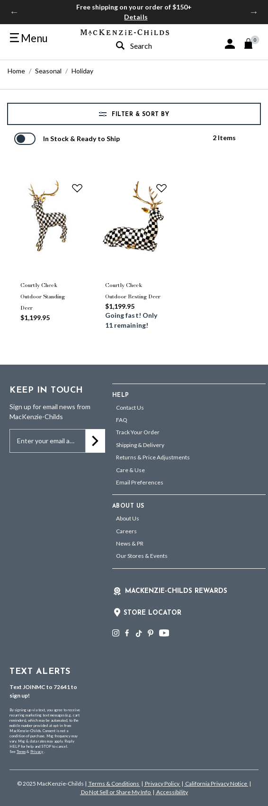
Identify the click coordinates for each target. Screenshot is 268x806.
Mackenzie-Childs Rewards (176, 591)
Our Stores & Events (142, 555)
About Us (127, 518)
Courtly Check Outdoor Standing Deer (42, 296)
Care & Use (130, 470)
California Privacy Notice (216, 783)
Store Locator (152, 613)
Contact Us (130, 407)
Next (254, 12)
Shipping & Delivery (140, 444)
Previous (14, 12)
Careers (126, 531)
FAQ (121, 419)
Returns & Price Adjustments (153, 457)
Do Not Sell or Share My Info (116, 792)
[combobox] (148, 45)
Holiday (82, 71)
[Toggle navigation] (29, 38)
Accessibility (171, 792)
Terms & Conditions (114, 783)
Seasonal (48, 71)
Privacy (36, 751)
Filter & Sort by (140, 114)
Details (135, 17)
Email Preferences (139, 482)
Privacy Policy (162, 783)
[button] (230, 44)
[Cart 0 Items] (252, 43)
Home (16, 71)
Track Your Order (138, 432)
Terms (21, 751)
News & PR (129, 543)
